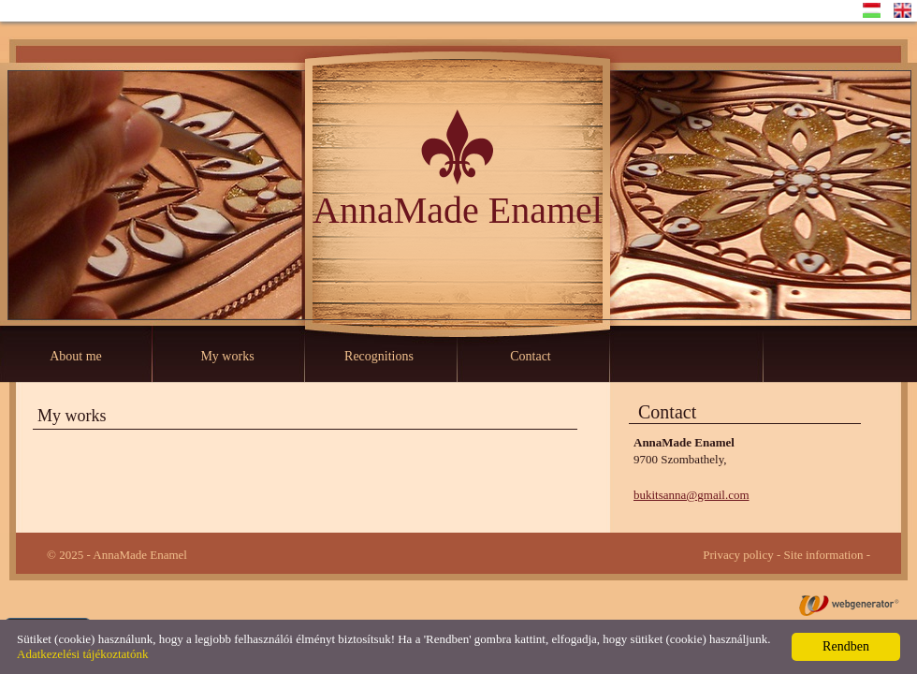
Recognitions (379, 356)
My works (227, 356)
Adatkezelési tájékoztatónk (82, 654)
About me (76, 356)
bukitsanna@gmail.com (691, 495)
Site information (824, 555)
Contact (530, 356)
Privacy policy (738, 555)
